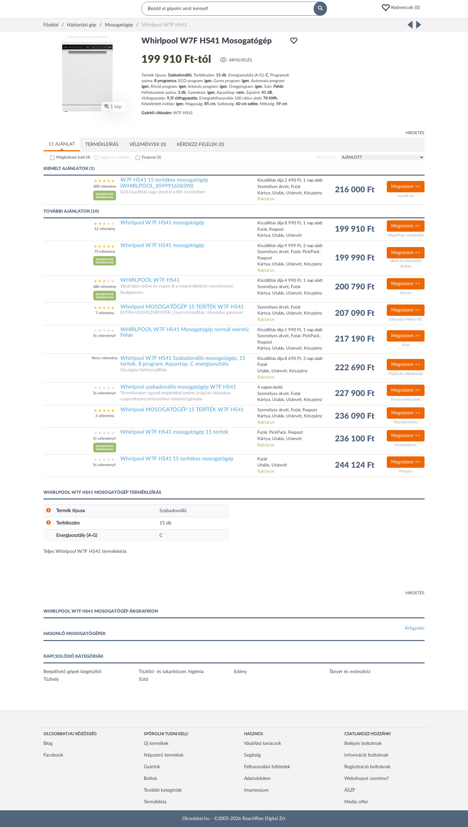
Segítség (252, 755)
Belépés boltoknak (363, 743)
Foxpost (151, 157)
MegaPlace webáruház (406, 235)
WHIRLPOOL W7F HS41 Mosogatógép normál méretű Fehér (184, 332)
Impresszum (256, 790)
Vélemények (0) (147, 144)
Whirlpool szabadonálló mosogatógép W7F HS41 (178, 387)
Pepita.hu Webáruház (406, 374)
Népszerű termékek (164, 755)
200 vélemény (104, 186)
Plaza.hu (406, 471)
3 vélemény (104, 416)
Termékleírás (102, 144)
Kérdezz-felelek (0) (200, 144)
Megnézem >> (405, 186)
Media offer (356, 802)
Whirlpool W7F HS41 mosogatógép (162, 222)
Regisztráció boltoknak (367, 767)
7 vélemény (104, 313)
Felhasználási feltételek (267, 767)
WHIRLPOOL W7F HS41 (150, 280)
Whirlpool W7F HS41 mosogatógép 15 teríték (174, 432)
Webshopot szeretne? (366, 778)
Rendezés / (327, 157)
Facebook (53, 755)
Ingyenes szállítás (115, 157)
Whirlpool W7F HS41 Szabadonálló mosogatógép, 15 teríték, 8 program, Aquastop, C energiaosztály (182, 361)
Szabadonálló (173, 510)
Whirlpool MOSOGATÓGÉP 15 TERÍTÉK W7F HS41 (182, 306)
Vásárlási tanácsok (262, 743)
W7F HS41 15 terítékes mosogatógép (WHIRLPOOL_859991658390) (164, 183)
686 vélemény (104, 286)
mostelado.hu (406, 445)
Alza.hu (406, 293)
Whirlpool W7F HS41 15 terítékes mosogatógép (176, 458)
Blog (47, 743)
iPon (406, 345)
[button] (403, 7)
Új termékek (156, 743)
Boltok (150, 778)
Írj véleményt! (104, 336)
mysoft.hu (405, 196)
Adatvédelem (257, 778)
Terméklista (155, 802)
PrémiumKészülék (406, 399)
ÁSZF (349, 790)
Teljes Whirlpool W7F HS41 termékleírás (85, 551)
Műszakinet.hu (406, 422)
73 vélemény (104, 251)
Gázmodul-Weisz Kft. (406, 319)
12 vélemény (104, 229)
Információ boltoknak (366, 755)
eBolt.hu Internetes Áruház (406, 263)
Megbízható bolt (73, 157)
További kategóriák (163, 790)
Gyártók (152, 767)
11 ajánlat (61, 144)
